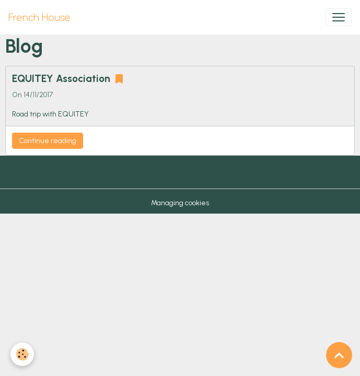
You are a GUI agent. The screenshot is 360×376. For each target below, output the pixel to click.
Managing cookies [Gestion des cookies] (180, 202)
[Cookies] (22, 354)
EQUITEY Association (61, 79)
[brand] (39, 17)
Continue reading (47, 140)
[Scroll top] (339, 355)
